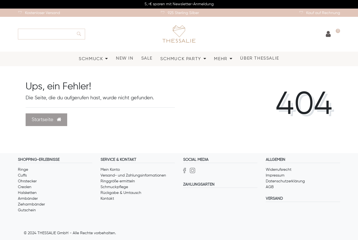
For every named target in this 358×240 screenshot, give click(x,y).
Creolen (24, 187)
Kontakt (107, 199)
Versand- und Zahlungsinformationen (133, 175)
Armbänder (28, 199)
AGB (270, 187)
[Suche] (79, 34)
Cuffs (22, 175)
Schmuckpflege (114, 187)
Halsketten (27, 193)
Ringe (23, 170)
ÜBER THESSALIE (259, 58)
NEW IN (125, 58)
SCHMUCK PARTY (180, 59)
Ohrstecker (27, 181)
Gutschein (27, 210)
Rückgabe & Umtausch (121, 193)
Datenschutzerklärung (285, 181)
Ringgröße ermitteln (118, 181)
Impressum (275, 175)
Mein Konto (110, 170)
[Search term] (45, 34)
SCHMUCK (91, 59)
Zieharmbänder (31, 204)
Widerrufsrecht (278, 170)
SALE (147, 58)
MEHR (220, 59)
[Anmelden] (328, 34)
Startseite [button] (46, 119)
